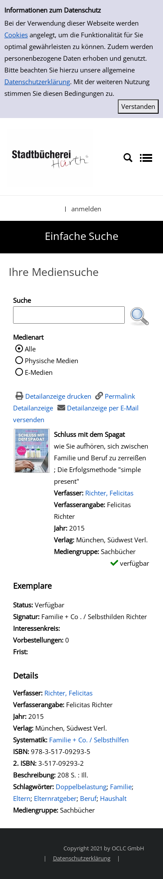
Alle (30, 348)
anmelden (86, 208)
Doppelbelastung (81, 786)
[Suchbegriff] (69, 315)
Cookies (16, 34)
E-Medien (39, 372)
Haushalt (113, 798)
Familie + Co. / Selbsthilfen (89, 739)
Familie (121, 786)
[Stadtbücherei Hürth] (50, 157)
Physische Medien (51, 360)
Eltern (21, 798)
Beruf (88, 798)
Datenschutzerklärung (37, 81)
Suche (22, 300)
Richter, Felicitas (109, 493)
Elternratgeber (55, 798)
